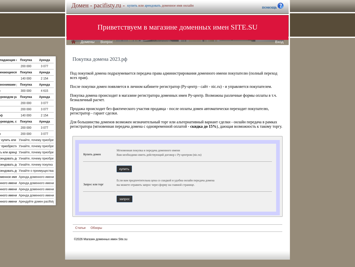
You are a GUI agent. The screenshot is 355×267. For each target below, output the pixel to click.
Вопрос (106, 42)
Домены (87, 42)
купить (132, 5)
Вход (279, 42)
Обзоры (96, 228)
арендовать (152, 5)
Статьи (80, 228)
